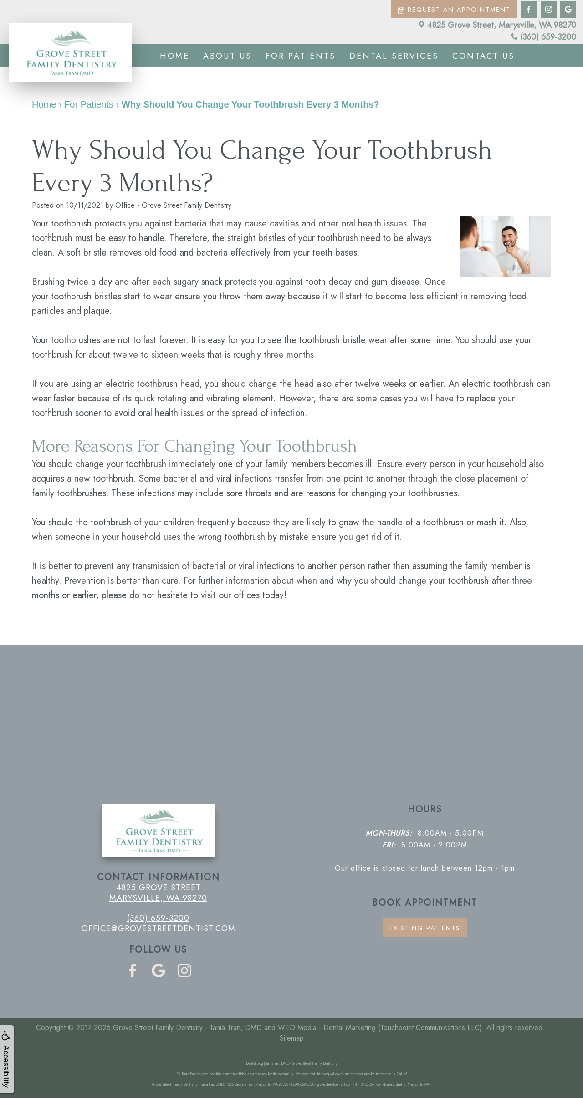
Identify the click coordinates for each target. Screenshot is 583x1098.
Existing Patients (424, 928)
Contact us (483, 56)
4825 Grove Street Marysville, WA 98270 (158, 892)
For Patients (301, 56)
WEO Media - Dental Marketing (327, 1027)
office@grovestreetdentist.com (158, 928)
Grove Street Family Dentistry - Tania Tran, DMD (187, 1027)
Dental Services (394, 56)
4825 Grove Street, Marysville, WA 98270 (497, 25)
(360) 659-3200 (543, 37)
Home (174, 56)
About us (227, 56)
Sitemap (292, 1038)
